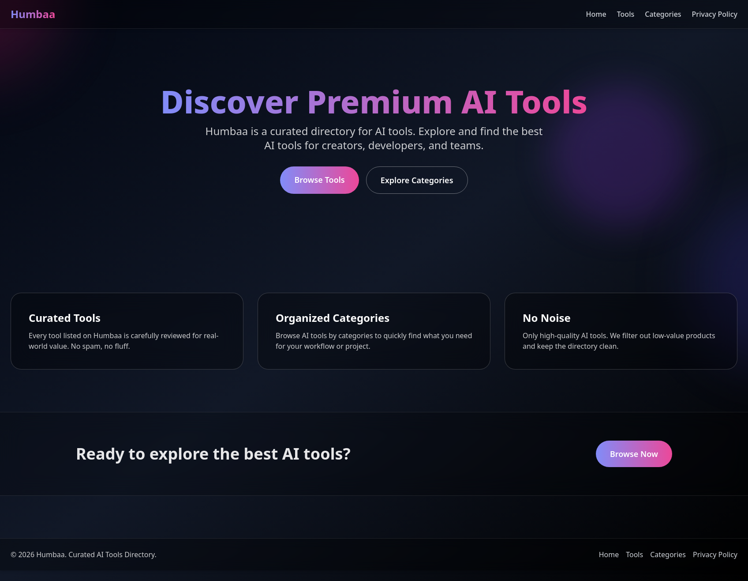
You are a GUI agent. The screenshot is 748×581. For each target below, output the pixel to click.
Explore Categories (417, 180)
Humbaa (33, 14)
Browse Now (634, 454)
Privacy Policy (714, 14)
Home (596, 14)
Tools (626, 14)
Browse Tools (319, 179)
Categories (663, 14)
